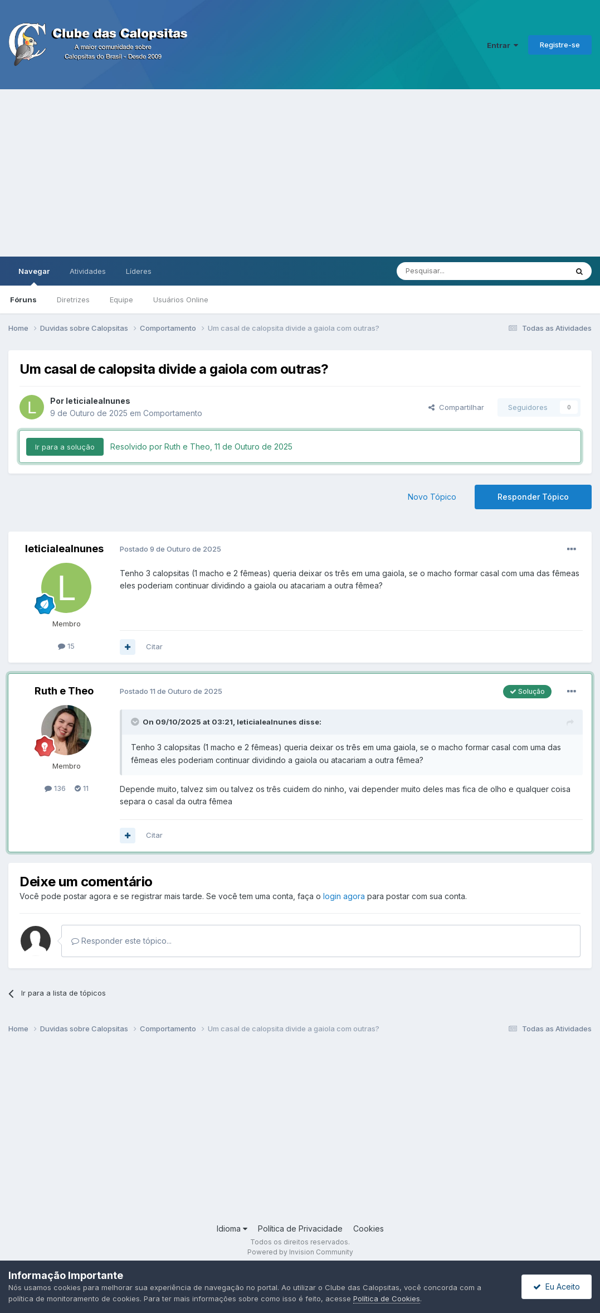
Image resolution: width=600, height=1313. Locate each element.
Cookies (368, 1228)
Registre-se (560, 44)
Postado (170, 548)
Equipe (121, 299)
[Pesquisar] (451, 271)
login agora (344, 896)
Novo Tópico (432, 496)
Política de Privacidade (300, 1228)
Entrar (502, 45)
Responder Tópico (533, 496)
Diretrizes (73, 299)
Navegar (34, 276)
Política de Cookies (386, 1298)
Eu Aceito (556, 1286)
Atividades (88, 271)
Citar (154, 646)
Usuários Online (180, 299)
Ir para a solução (65, 446)
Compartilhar (456, 407)
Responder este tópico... (121, 940)
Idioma (232, 1228)
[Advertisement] (300, 173)
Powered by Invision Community (300, 1252)
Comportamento (172, 413)
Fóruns (23, 299)
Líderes (139, 271)
